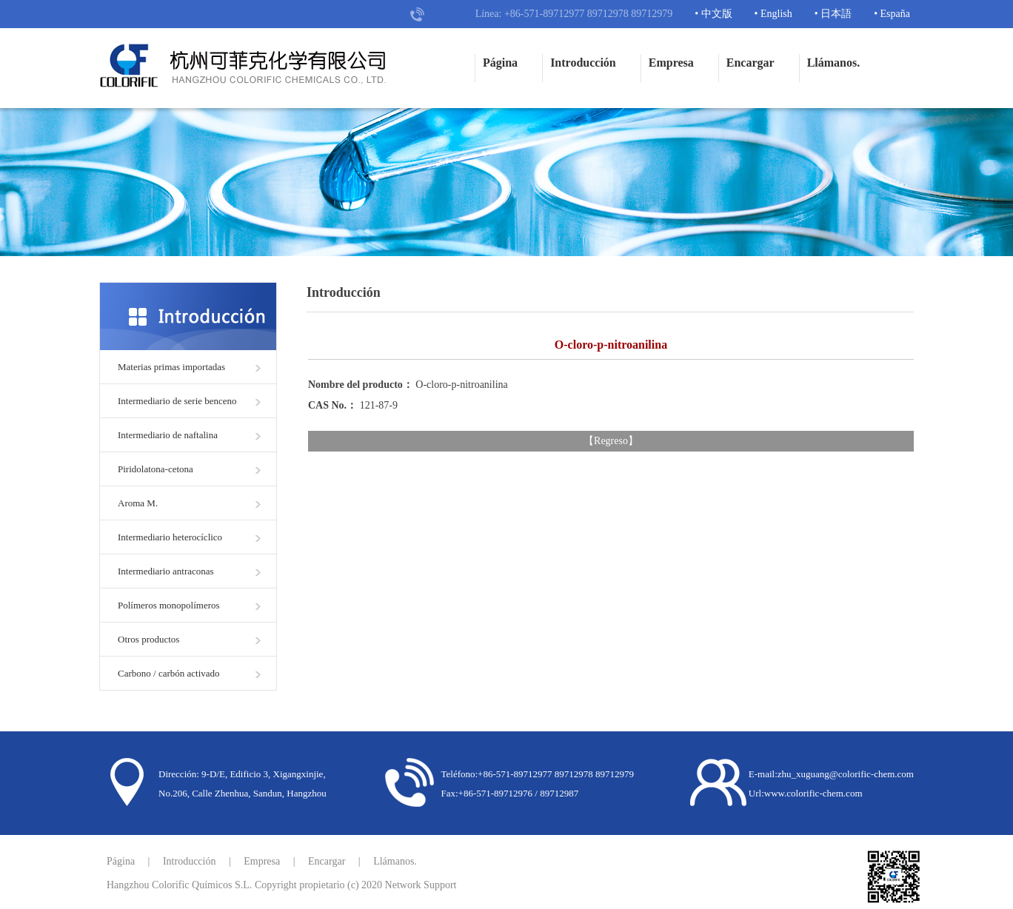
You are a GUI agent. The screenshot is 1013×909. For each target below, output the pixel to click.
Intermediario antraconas (166, 571)
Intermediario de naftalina (168, 434)
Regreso (611, 440)
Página (500, 62)
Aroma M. (138, 503)
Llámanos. (833, 62)
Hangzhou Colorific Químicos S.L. (179, 884)
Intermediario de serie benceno (177, 400)
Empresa (671, 62)
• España (892, 13)
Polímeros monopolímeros (169, 605)
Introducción (583, 62)
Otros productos (148, 639)
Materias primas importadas (171, 366)
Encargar (750, 62)
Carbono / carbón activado (169, 673)
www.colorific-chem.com (813, 793)
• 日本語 (833, 13)
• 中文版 (713, 13)
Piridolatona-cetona (155, 468)
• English (773, 13)
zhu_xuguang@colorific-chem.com (846, 773)
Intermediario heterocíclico (170, 537)
